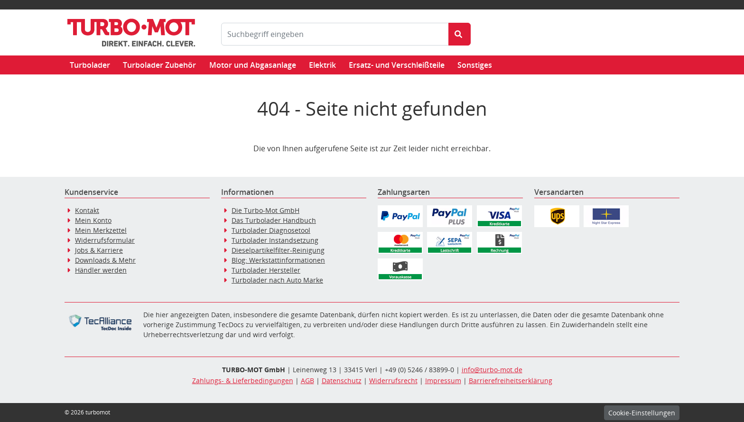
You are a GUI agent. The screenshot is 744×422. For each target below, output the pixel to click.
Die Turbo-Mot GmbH (265, 210)
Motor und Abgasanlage (252, 65)
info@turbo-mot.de (492, 369)
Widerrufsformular (105, 240)
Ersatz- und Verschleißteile (397, 65)
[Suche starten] (459, 34)
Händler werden (101, 270)
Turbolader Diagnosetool (271, 230)
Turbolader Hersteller (266, 270)
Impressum (443, 380)
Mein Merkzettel (101, 230)
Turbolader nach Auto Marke (277, 279)
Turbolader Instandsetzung (275, 240)
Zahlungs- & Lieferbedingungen (242, 380)
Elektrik (322, 65)
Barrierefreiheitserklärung (510, 380)
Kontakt (87, 210)
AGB (307, 380)
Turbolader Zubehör (159, 65)
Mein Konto (93, 220)
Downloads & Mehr (105, 260)
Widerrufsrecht (393, 380)
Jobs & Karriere (99, 250)
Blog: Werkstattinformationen (278, 260)
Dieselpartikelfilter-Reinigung (278, 250)
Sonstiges (474, 65)
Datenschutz (342, 380)
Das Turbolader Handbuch (274, 220)
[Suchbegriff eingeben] (335, 34)
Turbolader (90, 65)
